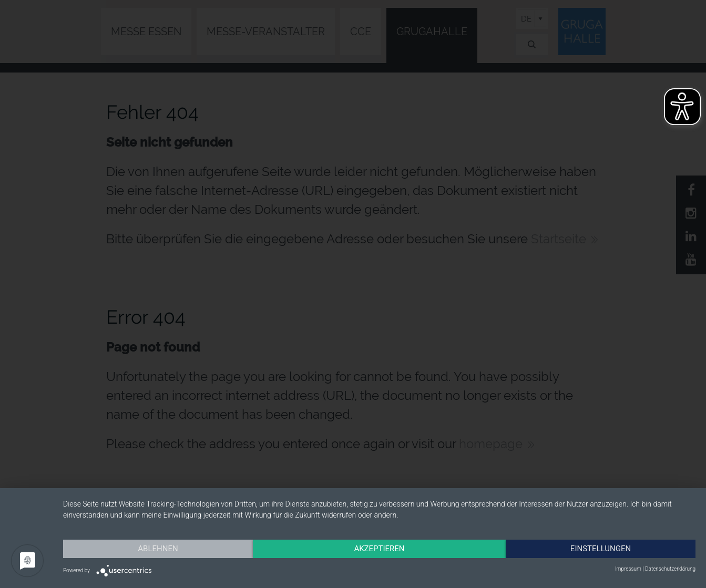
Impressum (628, 569)
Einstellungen (600, 548)
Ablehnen (158, 548)
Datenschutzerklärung (670, 569)
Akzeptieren (379, 548)
